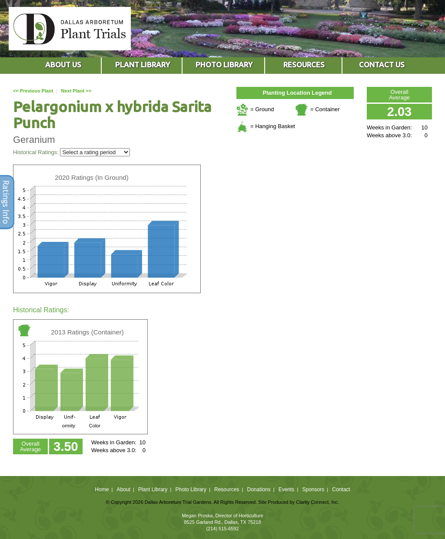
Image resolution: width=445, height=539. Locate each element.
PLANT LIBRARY (142, 64)
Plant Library (152, 489)
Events (287, 489)
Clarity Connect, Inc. (317, 502)
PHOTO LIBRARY (224, 64)
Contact (341, 489)
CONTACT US (382, 64)
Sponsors (313, 489)
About (123, 489)
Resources (226, 489)
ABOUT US (63, 64)
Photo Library (190, 489)
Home (102, 489)
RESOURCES (304, 64)
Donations (258, 489)
